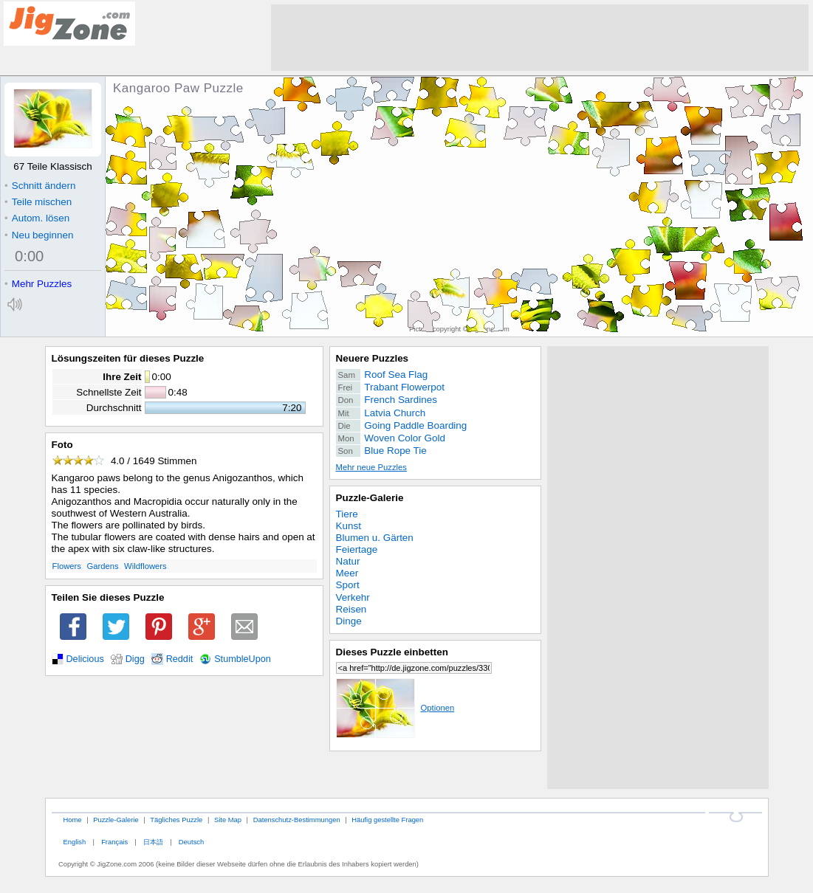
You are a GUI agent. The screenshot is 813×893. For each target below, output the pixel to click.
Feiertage (357, 549)
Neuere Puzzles (372, 358)
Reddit (179, 659)
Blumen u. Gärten (375, 537)
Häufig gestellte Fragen (387, 820)
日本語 (153, 842)
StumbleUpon (242, 659)
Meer (347, 573)
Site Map (227, 820)
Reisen (351, 609)
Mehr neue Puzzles (371, 467)
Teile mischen (38, 201)
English (74, 842)
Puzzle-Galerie (370, 497)
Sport (348, 584)
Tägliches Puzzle (176, 820)
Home (72, 820)
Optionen (395, 707)
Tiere (347, 514)
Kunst (348, 525)
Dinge (349, 621)
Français (114, 842)
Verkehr (353, 597)
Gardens (102, 566)
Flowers (66, 566)
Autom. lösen (36, 218)
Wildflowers (145, 566)
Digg (135, 659)
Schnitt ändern (39, 185)
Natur (348, 561)
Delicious (85, 659)
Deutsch (191, 842)
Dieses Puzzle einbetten (392, 652)
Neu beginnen (38, 235)
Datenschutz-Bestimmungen (296, 820)
